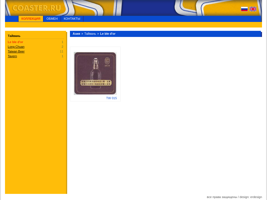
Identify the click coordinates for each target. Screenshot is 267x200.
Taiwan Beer (16, 51)
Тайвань (90, 33)
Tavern (12, 56)
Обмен (51, 18)
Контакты (72, 18)
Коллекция (30, 18)
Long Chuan (16, 46)
